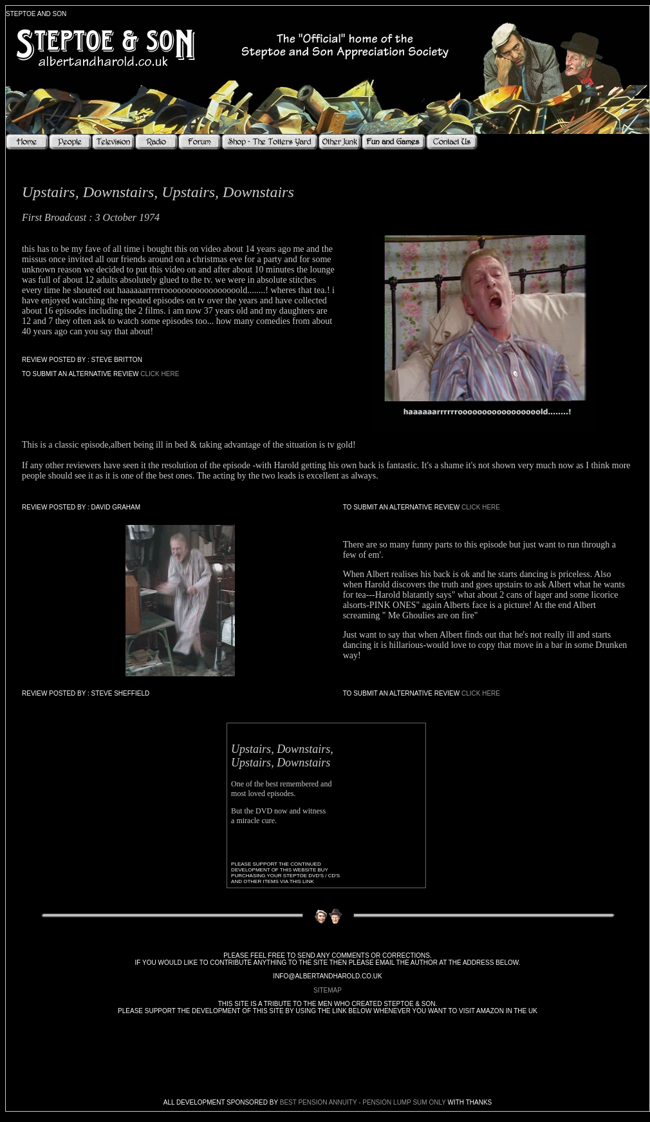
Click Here (159, 373)
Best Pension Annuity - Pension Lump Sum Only (363, 1102)
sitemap (327, 990)
